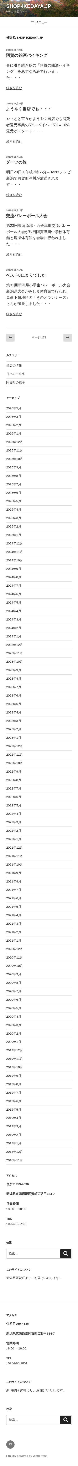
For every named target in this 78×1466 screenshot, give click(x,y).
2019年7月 (13, 1092)
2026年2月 (13, 425)
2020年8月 (13, 982)
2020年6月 (13, 999)
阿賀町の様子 (15, 382)
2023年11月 (14, 653)
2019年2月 (13, 1134)
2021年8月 (13, 881)
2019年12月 (14, 1050)
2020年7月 (13, 991)
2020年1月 (13, 1041)
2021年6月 (13, 898)
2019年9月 (13, 1075)
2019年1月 (13, 1143)
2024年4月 (13, 611)
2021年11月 (14, 856)
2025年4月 (13, 509)
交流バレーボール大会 (26, 215)
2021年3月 (13, 923)
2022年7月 (13, 788)
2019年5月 (13, 1109)
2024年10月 (14, 560)
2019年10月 (14, 1067)
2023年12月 (14, 645)
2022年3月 (13, 822)
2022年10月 (14, 763)
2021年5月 (13, 906)
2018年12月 (14, 1151)
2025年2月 (13, 526)
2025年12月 (14, 442)
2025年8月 (13, 476)
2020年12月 (14, 949)
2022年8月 (13, 780)
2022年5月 (13, 805)
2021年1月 (13, 940)
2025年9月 (13, 467)
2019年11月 (14, 1058)
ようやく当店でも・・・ (29, 109)
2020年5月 (13, 1008)
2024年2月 (13, 628)
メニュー (39, 22)
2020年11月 (14, 957)
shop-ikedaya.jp (28, 6)
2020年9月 (13, 974)
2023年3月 (13, 721)
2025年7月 (13, 484)
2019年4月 (13, 1117)
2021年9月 (13, 873)
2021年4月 (13, 915)
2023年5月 (13, 704)
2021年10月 (14, 864)
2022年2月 (13, 830)
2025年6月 (13, 492)
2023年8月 (13, 678)
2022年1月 (13, 839)
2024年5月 (13, 602)
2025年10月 (14, 459)
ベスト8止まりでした (26, 275)
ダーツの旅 (16, 162)
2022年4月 (13, 813)
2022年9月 (13, 771)
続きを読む (14, 88)
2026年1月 (13, 433)
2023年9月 (13, 670)
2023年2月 (13, 729)
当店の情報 (14, 365)
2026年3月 (13, 416)
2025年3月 (13, 518)
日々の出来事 (15, 374)
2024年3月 (13, 619)
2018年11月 (14, 1160)
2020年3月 (13, 1025)
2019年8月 (13, 1084)
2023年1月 (13, 737)
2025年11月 (14, 450)
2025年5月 (13, 501)
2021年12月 (14, 847)
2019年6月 (13, 1101)
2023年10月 (14, 661)
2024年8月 (13, 577)
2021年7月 (13, 889)
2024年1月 (13, 636)
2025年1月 (13, 535)
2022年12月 (14, 746)
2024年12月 (14, 543)
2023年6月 (13, 695)
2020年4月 (13, 1016)
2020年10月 (14, 965)
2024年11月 (14, 552)
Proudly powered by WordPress (26, 1456)
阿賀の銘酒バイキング (26, 55)
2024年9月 (13, 568)
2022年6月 (13, 797)
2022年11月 (14, 754)
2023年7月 (13, 687)
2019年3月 (13, 1126)
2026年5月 (13, 408)
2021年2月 (13, 932)
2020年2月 (13, 1033)
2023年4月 (13, 712)
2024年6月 (13, 594)
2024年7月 (13, 585)
